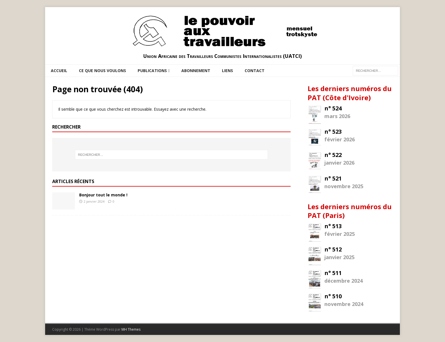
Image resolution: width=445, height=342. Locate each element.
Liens (227, 70)
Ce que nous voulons (102, 70)
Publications (152, 70)
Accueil (59, 70)
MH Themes (130, 329)
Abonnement (195, 70)
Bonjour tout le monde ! (103, 195)
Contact (255, 70)
